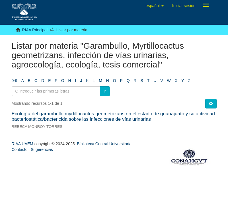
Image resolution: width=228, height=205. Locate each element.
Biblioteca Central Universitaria (104, 144)
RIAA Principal (34, 30)
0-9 (14, 80)
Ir (105, 91)
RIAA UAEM (23, 144)
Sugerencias (42, 149)
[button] (154, 5)
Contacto (20, 149)
